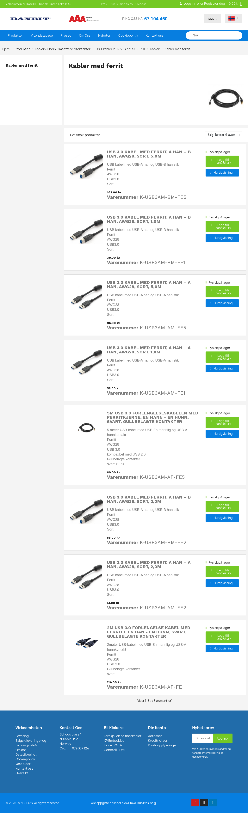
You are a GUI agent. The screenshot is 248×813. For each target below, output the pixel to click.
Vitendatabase (42, 35)
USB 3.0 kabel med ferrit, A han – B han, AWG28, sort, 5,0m (149, 153)
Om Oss (84, 35)
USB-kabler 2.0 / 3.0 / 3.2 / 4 (115, 49)
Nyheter (104, 35)
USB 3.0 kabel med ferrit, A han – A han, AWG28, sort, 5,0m (149, 284)
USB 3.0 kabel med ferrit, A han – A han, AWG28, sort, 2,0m (149, 564)
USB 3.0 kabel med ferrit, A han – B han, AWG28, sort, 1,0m (149, 219)
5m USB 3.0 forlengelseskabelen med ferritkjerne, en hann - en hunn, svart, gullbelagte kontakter (152, 417)
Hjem (5, 49)
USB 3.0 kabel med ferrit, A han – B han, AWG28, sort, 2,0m (149, 499)
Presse (66, 35)
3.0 (142, 49)
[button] (222, 161)
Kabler (155, 49)
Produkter (15, 35)
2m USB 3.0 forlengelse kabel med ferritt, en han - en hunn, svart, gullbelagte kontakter (148, 632)
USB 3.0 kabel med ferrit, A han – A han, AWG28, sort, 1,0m (149, 349)
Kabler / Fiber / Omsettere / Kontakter (62, 49)
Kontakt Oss (71, 727)
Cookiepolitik (128, 35)
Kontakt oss (155, 35)
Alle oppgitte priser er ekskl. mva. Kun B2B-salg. (124, 803)
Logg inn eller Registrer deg (202, 3)
